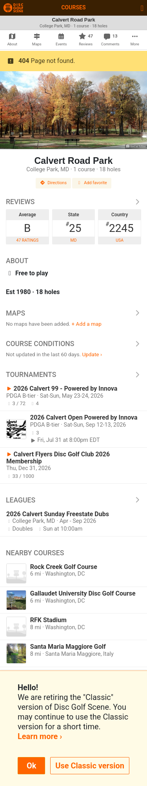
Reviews (73, 202)
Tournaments (73, 375)
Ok (31, 765)
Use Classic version (89, 765)
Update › (92, 354)
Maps (73, 313)
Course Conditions (73, 344)
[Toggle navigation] (142, 8)
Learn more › (40, 736)
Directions (53, 182)
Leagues (73, 500)
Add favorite (91, 182)
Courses (73, 7)
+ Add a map (87, 324)
